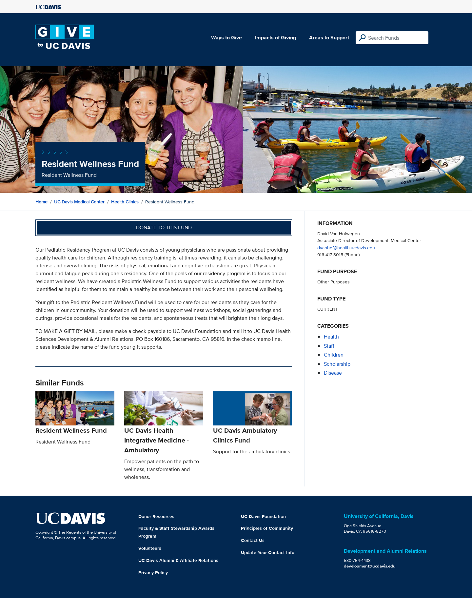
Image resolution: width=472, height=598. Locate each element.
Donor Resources (156, 516)
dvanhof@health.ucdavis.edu (346, 247)
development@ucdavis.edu (370, 566)
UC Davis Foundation (263, 516)
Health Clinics (125, 201)
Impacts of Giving (275, 37)
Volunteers (149, 548)
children (334, 355)
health (331, 336)
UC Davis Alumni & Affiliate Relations (178, 560)
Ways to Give (226, 37)
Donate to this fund (164, 227)
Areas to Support (329, 37)
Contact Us (253, 540)
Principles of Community (267, 528)
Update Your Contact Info (267, 552)
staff (329, 346)
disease (333, 373)
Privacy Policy (153, 572)
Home (41, 201)
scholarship (337, 364)
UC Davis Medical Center (79, 201)
